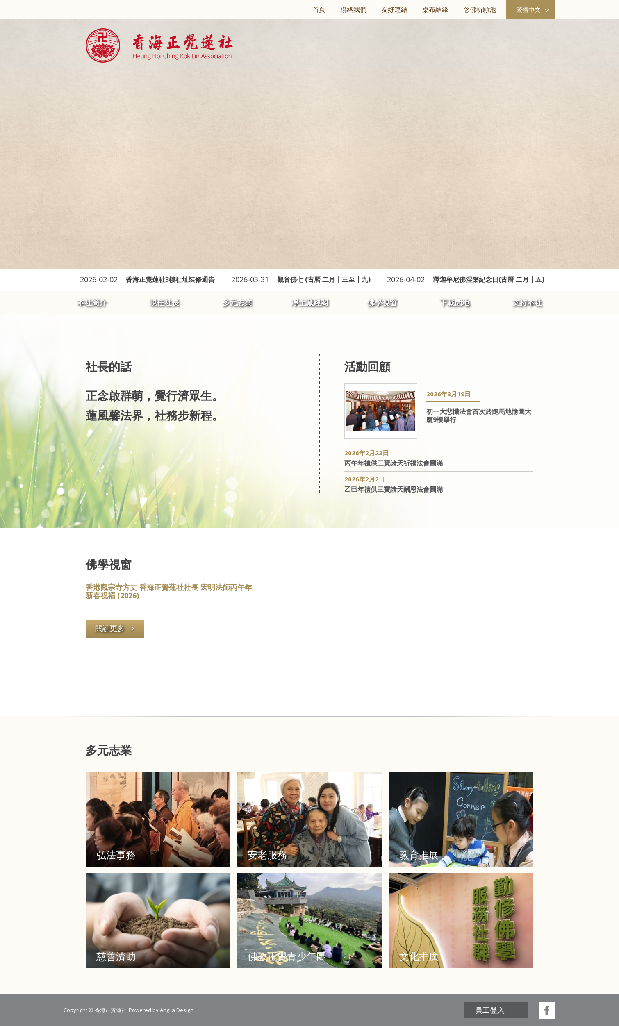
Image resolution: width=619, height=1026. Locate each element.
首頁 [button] (318, 9)
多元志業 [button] (237, 302)
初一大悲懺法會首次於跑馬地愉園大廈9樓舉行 (478, 415)
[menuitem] (319, 9)
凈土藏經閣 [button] (309, 302)
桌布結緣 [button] (435, 9)
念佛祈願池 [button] (479, 9)
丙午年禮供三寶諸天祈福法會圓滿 (393, 463)
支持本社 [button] (527, 302)
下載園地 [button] (454, 302)
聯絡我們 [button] (353, 9)
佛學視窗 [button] (382, 302)
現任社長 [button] (164, 302)
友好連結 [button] (394, 9)
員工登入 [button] (490, 1010)
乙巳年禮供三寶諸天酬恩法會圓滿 (393, 489)
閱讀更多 (115, 628)
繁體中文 (532, 9)
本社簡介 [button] (92, 302)
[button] (159, 45)
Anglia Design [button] (176, 1010)
